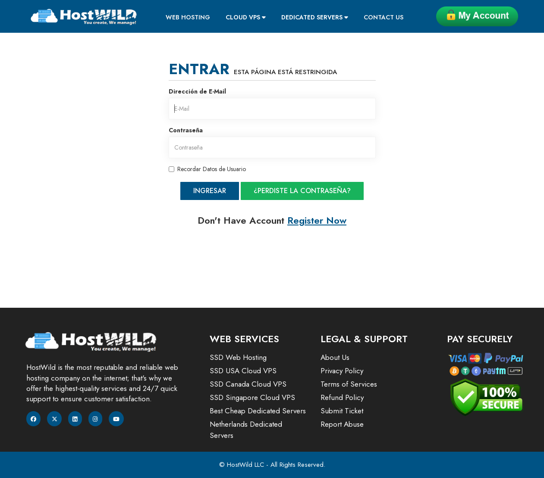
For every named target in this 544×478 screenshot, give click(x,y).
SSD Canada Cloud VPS (248, 384)
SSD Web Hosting (238, 357)
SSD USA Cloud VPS (243, 371)
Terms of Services (349, 384)
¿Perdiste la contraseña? (302, 191)
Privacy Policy (342, 371)
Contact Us (383, 17)
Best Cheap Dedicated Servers (258, 411)
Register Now (316, 220)
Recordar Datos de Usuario (207, 169)
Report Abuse (342, 424)
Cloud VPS (246, 17)
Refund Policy (342, 397)
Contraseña (186, 130)
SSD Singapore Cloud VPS (252, 397)
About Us (335, 357)
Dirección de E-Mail (197, 91)
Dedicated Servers (314, 17)
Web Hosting (188, 17)
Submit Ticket (342, 411)
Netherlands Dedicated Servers (246, 430)
